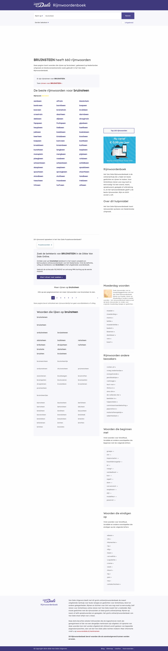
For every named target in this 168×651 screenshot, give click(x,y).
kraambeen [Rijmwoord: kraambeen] (61, 145)
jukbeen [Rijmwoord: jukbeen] (37, 132)
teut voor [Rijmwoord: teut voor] (110, 384)
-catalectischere (113, 584)
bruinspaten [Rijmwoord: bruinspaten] (41, 380)
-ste (108, 539)
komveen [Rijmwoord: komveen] (60, 141)
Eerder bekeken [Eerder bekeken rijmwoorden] (41, 22)
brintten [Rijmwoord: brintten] (81, 423)
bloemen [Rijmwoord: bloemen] (110, 332)
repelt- (109, 479)
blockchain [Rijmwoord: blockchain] (84, 101)
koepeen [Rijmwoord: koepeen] (37, 141)
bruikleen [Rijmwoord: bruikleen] (83, 110)
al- (108, 465)
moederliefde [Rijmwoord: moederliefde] (112, 325)
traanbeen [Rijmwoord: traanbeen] (61, 180)
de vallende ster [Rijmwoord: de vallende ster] (113, 395)
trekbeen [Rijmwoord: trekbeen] (83, 180)
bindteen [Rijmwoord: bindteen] (60, 411)
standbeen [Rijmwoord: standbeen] (38, 176)
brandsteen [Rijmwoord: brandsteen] (61, 415)
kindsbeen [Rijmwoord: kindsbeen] (61, 136)
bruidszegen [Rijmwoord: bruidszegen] (62, 376)
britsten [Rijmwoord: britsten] (40, 427)
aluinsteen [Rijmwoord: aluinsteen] (41, 340)
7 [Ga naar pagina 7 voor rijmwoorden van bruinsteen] (76, 298)
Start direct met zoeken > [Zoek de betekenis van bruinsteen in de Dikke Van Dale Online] (51, 277)
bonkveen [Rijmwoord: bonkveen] (38, 105)
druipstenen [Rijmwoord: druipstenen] (41, 384)
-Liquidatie (111, 560)
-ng (108, 546)
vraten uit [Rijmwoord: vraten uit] (110, 367)
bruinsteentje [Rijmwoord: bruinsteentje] (62, 361)
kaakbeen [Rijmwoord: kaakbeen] (60, 132)
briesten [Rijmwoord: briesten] (81, 419)
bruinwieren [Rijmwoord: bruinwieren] (62, 380)
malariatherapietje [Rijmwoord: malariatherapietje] (114, 412)
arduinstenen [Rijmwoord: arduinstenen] (42, 369)
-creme (109, 563)
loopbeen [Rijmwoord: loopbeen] (83, 150)
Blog (103, 649)
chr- (108, 455)
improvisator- (112, 458)
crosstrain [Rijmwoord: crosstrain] (38, 114)
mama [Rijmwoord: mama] (109, 318)
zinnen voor (51, 83)
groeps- (110, 451)
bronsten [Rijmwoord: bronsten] (60, 427)
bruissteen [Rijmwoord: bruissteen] (41, 325)
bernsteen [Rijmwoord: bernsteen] (41, 407)
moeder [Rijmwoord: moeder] (110, 311)
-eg (108, 574)
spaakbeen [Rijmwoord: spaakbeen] (84, 167)
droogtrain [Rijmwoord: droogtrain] (84, 119)
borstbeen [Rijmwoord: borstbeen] (60, 105)
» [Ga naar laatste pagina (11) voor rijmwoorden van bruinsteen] (97, 298)
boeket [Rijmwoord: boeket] (109, 328)
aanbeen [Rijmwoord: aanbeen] (37, 101)
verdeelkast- (112, 472)
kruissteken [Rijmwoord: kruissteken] (61, 384)
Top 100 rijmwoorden (119, 131)
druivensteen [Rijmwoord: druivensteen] (62, 369)
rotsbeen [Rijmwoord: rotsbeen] (83, 158)
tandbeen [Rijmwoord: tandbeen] (83, 176)
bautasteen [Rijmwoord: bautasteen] (61, 403)
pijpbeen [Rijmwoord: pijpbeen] (83, 154)
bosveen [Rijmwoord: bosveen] (37, 110)
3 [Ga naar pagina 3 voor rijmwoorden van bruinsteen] (60, 298)
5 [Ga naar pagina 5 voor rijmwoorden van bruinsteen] (68, 298)
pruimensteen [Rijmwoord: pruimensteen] (83, 369)
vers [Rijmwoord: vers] (108, 339)
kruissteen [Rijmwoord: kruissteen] (62, 353)
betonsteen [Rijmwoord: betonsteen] (61, 407)
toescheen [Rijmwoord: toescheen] (38, 180)
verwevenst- (112, 486)
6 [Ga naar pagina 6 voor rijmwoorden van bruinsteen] (72, 298)
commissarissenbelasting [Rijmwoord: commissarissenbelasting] (116, 405)
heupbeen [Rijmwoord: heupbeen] (38, 127)
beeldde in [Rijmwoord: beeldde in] (111, 398)
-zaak (109, 567)
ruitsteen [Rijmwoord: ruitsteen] (82, 345)
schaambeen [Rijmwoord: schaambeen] (39, 163)
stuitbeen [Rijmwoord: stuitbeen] (60, 176)
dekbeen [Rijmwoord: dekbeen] (37, 119)
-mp (108, 581)
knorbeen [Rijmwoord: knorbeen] (83, 136)
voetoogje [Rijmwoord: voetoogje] (111, 381)
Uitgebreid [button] (129, 23)
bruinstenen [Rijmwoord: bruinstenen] (42, 317)
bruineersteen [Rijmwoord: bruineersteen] (42, 361)
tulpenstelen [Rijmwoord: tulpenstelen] (111, 402)
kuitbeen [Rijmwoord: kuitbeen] (83, 145)
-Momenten (111, 542)
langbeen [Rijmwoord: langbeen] (60, 150)
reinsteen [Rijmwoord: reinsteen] (82, 340)
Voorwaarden (128, 649)
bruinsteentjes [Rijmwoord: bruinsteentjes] (42, 395)
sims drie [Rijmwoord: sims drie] (110, 391)
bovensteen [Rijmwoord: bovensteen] (41, 415)
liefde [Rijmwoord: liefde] (109, 321)
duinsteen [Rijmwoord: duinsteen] (61, 349)
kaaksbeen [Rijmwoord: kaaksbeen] (84, 132)
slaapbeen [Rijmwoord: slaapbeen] (38, 167)
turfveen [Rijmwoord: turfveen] (60, 185)
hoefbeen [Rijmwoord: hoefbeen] (83, 127)
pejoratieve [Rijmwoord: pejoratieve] (111, 409)
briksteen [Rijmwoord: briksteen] (41, 345)
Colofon (118, 649)
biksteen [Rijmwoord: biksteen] (81, 407)
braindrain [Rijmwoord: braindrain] (61, 110)
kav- (108, 476)
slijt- (108, 493)
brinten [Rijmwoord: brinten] (60, 423)
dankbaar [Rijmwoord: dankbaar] (111, 335)
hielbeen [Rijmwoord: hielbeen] (60, 127)
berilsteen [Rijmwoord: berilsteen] (82, 403)
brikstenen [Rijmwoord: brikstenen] (41, 423)
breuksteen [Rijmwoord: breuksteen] (61, 419)
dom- (109, 483)
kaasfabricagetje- (114, 462)
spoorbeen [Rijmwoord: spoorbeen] (38, 172)
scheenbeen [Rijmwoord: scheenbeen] (61, 163)
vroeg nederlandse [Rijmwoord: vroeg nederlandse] (114, 371)
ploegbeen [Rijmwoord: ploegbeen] (38, 158)
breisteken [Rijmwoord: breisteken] (41, 419)
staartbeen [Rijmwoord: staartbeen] (84, 172)
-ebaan (109, 535)
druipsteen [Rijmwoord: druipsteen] (62, 345)
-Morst (109, 570)
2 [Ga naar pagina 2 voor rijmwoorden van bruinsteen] (56, 298)
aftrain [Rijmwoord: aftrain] (59, 101)
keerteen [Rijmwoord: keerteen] (38, 136)
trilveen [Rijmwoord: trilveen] (37, 185)
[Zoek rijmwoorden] (56, 16)
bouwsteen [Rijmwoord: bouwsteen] (82, 411)
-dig (108, 549)
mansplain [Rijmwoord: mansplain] (38, 154)
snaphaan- (111, 489)
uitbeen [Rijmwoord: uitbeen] (82, 185)
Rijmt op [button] (38, 16)
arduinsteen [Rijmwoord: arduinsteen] (42, 332)
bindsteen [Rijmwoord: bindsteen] (41, 411)
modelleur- (111, 496)
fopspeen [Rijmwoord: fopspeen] (38, 123)
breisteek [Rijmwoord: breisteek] (81, 415)
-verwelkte (111, 556)
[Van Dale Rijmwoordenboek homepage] (43, 5)
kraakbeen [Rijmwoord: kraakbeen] (38, 145)
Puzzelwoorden (45, 244)
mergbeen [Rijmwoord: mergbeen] (61, 154)
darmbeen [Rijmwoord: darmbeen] (83, 114)
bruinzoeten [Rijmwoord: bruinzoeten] (82, 380)
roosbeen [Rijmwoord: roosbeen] (60, 158)
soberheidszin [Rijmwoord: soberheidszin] (112, 416)
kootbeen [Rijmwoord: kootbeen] (83, 141)
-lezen (109, 553)
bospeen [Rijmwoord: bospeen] (83, 105)
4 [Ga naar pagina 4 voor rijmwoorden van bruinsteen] (64, 298)
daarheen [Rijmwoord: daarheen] (60, 114)
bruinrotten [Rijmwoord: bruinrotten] (82, 376)
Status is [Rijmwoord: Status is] (110, 388)
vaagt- (109, 469)
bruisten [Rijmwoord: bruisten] (40, 353)
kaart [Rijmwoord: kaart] (109, 342)
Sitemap (109, 649)
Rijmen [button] (128, 16)
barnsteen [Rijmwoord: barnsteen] (41, 403)
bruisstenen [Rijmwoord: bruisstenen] (62, 332)
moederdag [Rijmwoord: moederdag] (111, 314)
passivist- (110, 500)
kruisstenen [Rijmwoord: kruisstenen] (82, 384)
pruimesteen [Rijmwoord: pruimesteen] (42, 388)
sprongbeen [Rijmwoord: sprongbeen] (61, 172)
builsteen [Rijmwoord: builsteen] (61, 340)
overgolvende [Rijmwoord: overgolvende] (112, 374)
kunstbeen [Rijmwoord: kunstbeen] (38, 150)
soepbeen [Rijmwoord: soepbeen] (60, 167)
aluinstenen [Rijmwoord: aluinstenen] (41, 376)
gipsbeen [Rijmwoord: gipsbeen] (83, 123)
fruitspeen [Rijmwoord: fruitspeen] (61, 123)
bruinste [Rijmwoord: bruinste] (40, 349)
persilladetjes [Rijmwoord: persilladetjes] (112, 377)
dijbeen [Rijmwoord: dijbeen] (59, 119)
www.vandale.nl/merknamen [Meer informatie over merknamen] (88, 631)
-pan (108, 577)
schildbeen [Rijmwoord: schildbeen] (84, 163)
